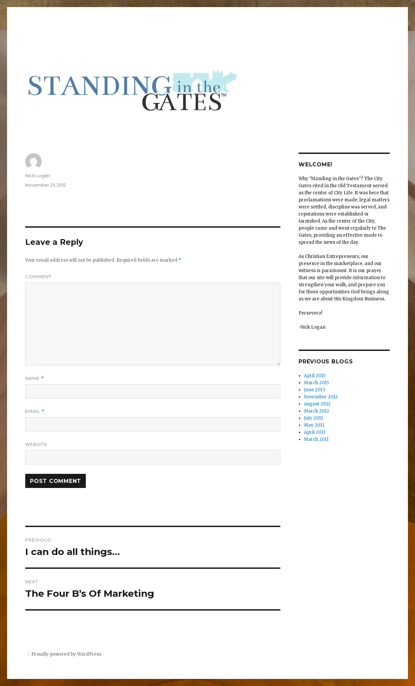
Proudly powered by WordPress (66, 654)
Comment (38, 276)
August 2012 (317, 404)
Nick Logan (37, 175)
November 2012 (321, 397)
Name (34, 378)
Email (34, 411)
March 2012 (316, 411)
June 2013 (314, 390)
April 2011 (314, 432)
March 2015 (316, 383)
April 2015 (314, 376)
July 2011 (313, 418)
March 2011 (316, 439)
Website (36, 444)
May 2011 (314, 425)
